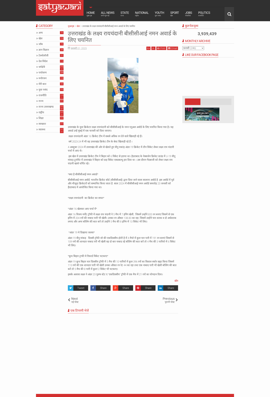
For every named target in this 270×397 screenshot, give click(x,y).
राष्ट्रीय (41, 112)
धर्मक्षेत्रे (42, 66)
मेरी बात (42, 84)
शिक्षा (41, 118)
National (142, 14)
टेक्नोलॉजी (43, 55)
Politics (204, 14)
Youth (159, 14)
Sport (174, 14)
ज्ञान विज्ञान (44, 49)
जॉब (41, 44)
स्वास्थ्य (42, 129)
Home (91, 14)
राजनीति (42, 95)
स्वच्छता (42, 123)
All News (107, 14)
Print (161, 48)
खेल (176, 280)
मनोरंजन (42, 78)
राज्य (41, 101)
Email (172, 48)
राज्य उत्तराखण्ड (46, 106)
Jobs (188, 14)
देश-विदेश (43, 61)
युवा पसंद (43, 89)
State (125, 14)
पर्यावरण (43, 72)
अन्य (41, 32)
